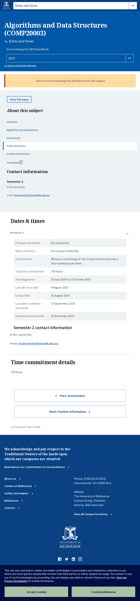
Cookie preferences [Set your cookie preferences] (103, 592)
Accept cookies (36, 592)
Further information (18, 154)
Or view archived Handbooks (20, 65)
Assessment (14, 138)
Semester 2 (17, 232)
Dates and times (16, 145)
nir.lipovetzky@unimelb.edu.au (32, 195)
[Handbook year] (70, 58)
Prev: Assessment (72, 396)
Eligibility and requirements (22, 130)
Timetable (18, 164)
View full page (19, 99)
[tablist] (75, 5)
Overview (12, 122)
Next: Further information (67, 411)
